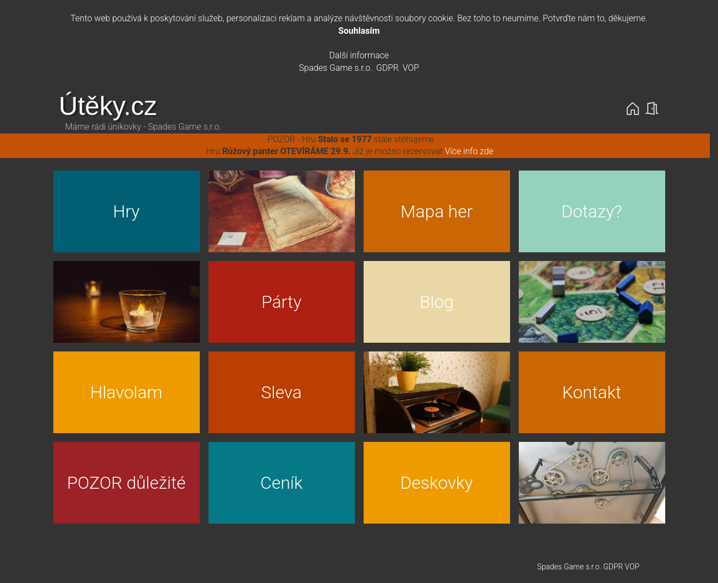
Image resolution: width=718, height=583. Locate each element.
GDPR (387, 68)
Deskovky (436, 482)
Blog (436, 302)
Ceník (281, 482)
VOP (410, 68)
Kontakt (592, 392)
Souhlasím (358, 31)
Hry (126, 211)
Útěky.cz (108, 106)
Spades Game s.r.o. (335, 68)
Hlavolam (126, 392)
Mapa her (436, 211)
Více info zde (469, 151)
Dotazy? (591, 211)
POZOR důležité (126, 482)
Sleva (281, 392)
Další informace (359, 55)
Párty (281, 302)
